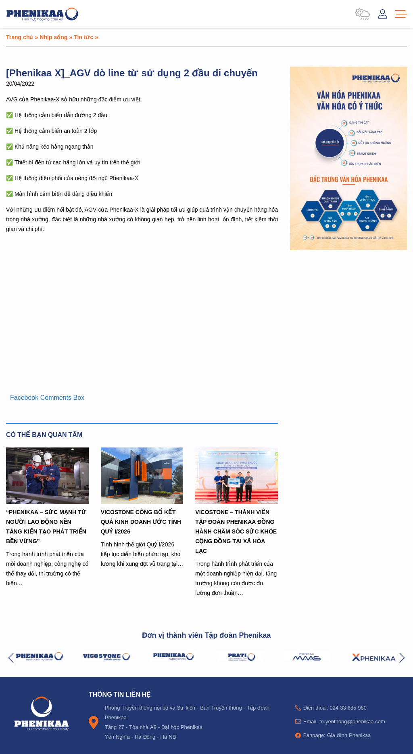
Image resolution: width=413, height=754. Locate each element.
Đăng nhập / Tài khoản (382, 14)
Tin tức (83, 37)
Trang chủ (19, 37)
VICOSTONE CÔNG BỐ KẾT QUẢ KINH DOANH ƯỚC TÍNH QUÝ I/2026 (141, 521)
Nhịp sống (53, 37)
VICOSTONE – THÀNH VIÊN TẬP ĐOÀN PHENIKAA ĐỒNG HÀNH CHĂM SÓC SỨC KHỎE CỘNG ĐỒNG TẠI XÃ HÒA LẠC (236, 531)
